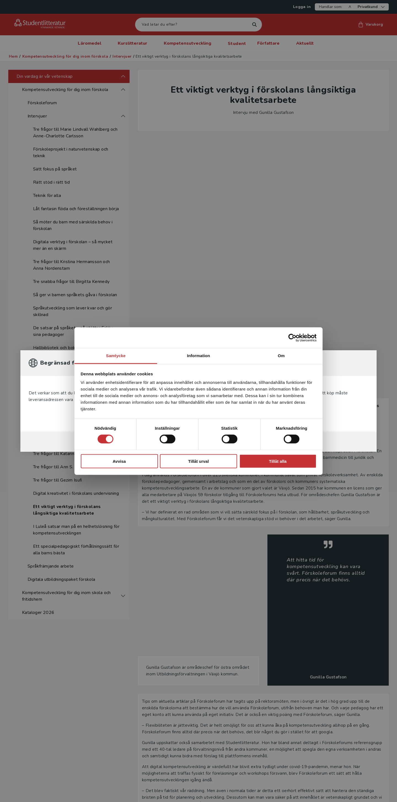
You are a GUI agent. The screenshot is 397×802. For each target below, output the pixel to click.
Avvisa (119, 461)
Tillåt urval (198, 461)
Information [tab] (198, 355)
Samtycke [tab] (116, 355)
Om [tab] (281, 355)
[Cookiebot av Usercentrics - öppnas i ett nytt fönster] (292, 337)
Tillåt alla (278, 461)
